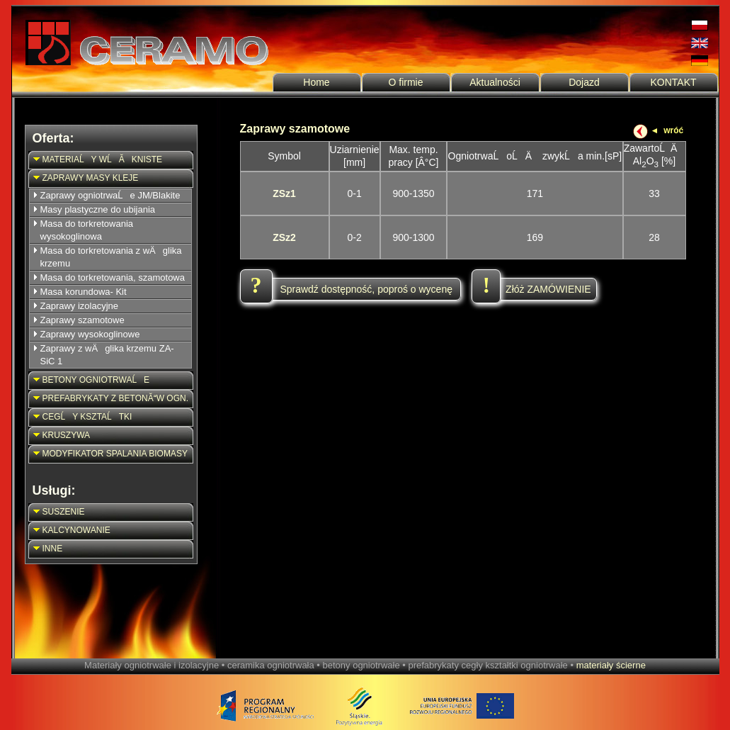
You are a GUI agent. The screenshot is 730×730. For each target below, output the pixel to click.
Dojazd (584, 82)
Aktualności (494, 82)
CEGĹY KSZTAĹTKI (81, 417)
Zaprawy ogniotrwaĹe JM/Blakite (110, 195)
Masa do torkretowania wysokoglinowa (87, 230)
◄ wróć (666, 130)
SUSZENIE (57, 512)
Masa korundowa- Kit (83, 291)
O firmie (406, 82)
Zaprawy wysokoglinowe (90, 334)
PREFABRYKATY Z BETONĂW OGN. (109, 399)
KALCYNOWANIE (70, 530)
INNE (46, 549)
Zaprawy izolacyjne (79, 306)
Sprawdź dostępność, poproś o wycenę (347, 289)
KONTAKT (673, 82)
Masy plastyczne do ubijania (98, 209)
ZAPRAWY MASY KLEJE (84, 178)
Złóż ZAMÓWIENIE (531, 289)
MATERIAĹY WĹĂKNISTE (96, 160)
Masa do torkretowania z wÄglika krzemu (111, 257)
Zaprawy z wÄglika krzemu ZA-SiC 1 (107, 354)
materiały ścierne (611, 665)
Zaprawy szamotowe (82, 320)
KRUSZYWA (60, 435)
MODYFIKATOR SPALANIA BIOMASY (109, 454)
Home (316, 82)
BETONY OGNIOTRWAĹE (90, 380)
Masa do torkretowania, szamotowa (112, 277)
